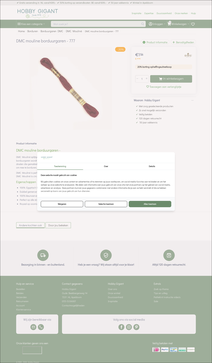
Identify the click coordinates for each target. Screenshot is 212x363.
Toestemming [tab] (60, 166)
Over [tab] (106, 166)
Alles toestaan (150, 204)
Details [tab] (152, 166)
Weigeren (62, 204)
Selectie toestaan (106, 204)
